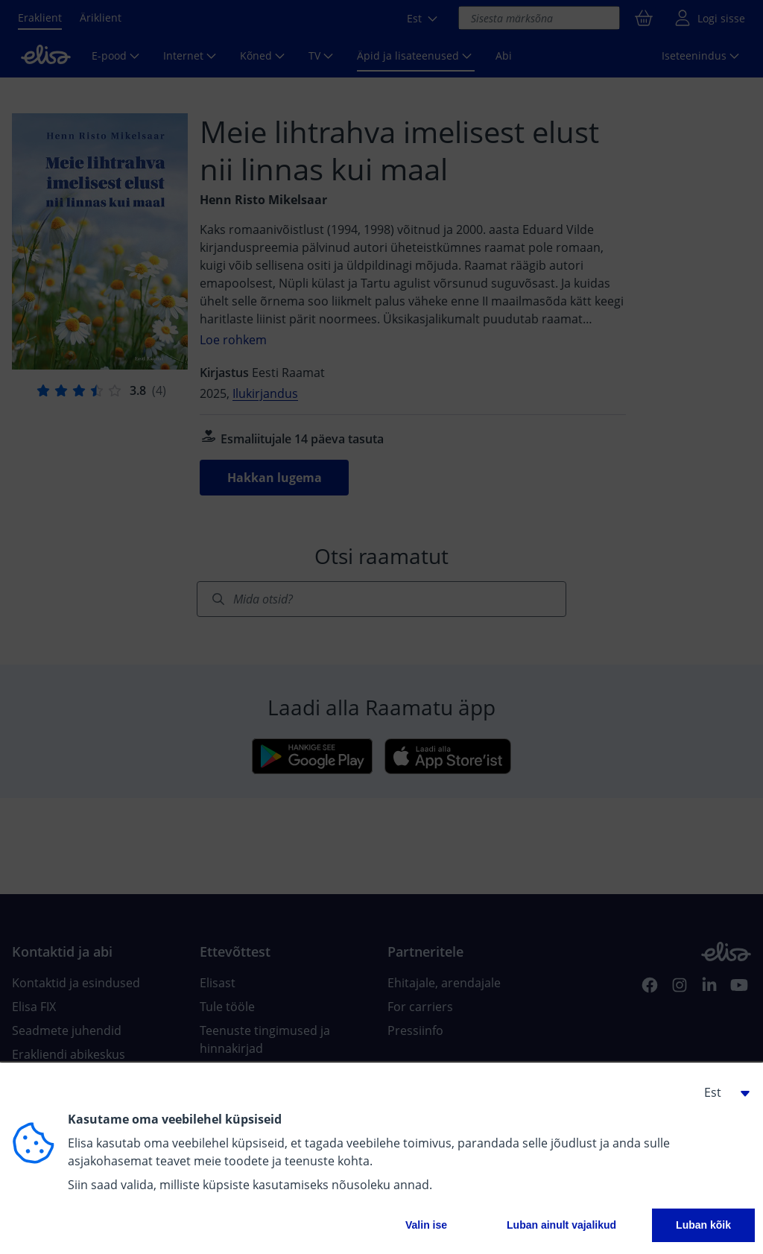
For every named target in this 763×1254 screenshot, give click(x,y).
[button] (721, 1092)
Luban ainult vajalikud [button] (561, 1225)
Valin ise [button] (426, 1225)
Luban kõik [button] (703, 1225)
